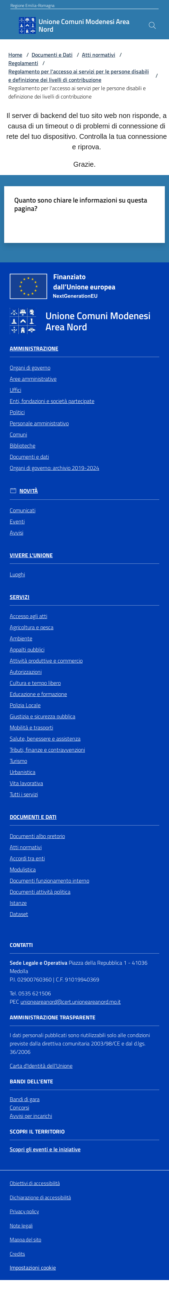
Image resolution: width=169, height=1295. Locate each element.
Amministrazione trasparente (52, 1017)
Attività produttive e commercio (46, 660)
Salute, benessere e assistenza (45, 738)
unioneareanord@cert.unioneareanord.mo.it (70, 1001)
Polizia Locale (25, 705)
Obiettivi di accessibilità (35, 1183)
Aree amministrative (33, 378)
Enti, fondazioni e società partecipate (52, 401)
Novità (28, 491)
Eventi (17, 521)
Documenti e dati (29, 456)
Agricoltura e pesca (31, 627)
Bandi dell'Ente (31, 1081)
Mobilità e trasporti (31, 727)
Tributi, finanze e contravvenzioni (47, 749)
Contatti (21, 945)
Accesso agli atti (28, 616)
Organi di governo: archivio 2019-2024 (54, 468)
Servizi (19, 597)
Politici (17, 412)
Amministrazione (34, 348)
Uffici (15, 390)
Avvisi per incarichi (31, 1116)
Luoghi (17, 574)
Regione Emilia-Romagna (32, 5)
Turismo (18, 761)
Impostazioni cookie (33, 1267)
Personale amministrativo (39, 423)
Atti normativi (98, 54)
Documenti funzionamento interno (49, 880)
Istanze (18, 903)
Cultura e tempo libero (35, 683)
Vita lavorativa (26, 783)
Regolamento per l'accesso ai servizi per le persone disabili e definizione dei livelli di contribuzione (78, 75)
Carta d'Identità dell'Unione (41, 1065)
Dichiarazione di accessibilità (40, 1197)
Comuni (18, 434)
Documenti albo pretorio (37, 836)
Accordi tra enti (27, 858)
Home (15, 54)
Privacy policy (24, 1211)
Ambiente (21, 638)
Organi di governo (30, 367)
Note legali (21, 1226)
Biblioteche (22, 445)
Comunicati (22, 510)
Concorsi (19, 1107)
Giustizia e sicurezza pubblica (42, 716)
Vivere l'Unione (31, 555)
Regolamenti (23, 63)
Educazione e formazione (38, 694)
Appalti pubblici (27, 649)
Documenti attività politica (40, 891)
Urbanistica (22, 772)
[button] (152, 25)
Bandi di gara (25, 1099)
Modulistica (23, 869)
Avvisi (16, 532)
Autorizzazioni (26, 672)
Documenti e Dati (52, 54)
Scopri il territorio (37, 1131)
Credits (17, 1254)
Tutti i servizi (24, 794)
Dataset (19, 914)
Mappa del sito (25, 1239)
